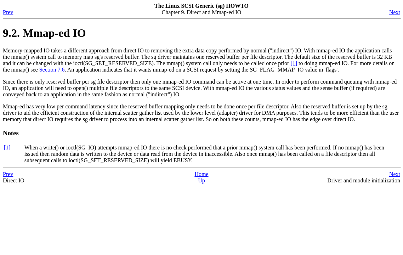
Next (394, 12)
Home (201, 174)
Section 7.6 (52, 70)
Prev (8, 12)
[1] (293, 63)
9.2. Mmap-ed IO (44, 33)
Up (201, 180)
